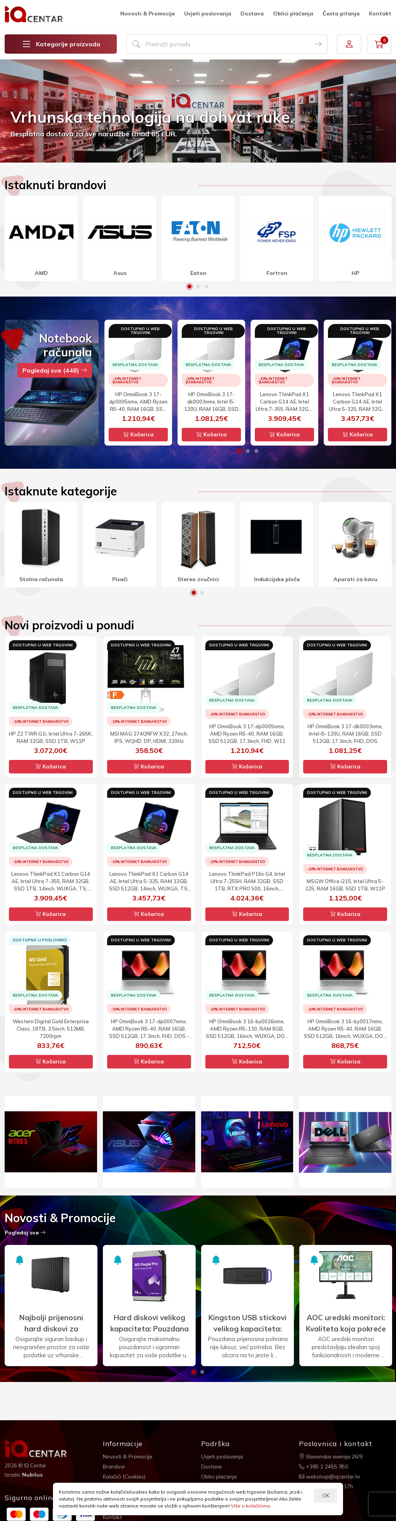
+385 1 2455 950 (323, 1466)
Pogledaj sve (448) (54, 370)
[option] (198, 111)
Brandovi (114, 1466)
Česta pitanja (341, 13)
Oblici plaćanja (293, 13)
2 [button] (198, 286)
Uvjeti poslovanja (207, 13)
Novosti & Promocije (147, 13)
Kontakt (380, 13)
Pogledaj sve (25, 1232)
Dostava (252, 13)
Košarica (138, 434)
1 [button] (189, 286)
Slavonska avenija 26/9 (331, 1456)
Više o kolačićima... (252, 1506)
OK (325, 1495)
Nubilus (32, 1474)
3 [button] (206, 286)
